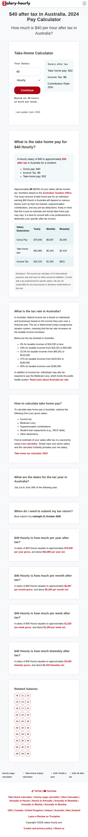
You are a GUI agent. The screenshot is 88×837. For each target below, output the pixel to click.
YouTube (50, 791)
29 (28, 721)
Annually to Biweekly (66, 800)
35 (28, 734)
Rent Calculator (70, 797)
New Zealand (73, 810)
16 (17, 708)
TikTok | (38, 791)
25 (22, 721)
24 (22, 715)
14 (22, 702)
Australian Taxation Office (57, 193)
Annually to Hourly (19, 800)
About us (59, 828)
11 (22, 695)
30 (17, 728)
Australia (59, 810)
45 (17, 747)
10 (17, 695)
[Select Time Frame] (27, 80)
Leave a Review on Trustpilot (44, 816)
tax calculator (30, 444)
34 (17, 734)
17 (22, 708)
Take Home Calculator (20, 797)
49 (22, 753)
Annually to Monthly (55, 804)
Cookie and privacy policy (38, 828)
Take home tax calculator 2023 (31, 453)
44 (28, 740)
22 (17, 715)
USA (10, 810)
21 (28, 708)
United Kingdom (34, 810)
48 (17, 753)
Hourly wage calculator (47, 797)
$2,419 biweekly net (53, 665)
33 (28, 728)
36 (22, 740)
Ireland (48, 810)
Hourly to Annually (42, 800)
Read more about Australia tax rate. (49, 379)
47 (28, 747)
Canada (19, 810)
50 (28, 753)
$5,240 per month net (56, 589)
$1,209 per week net (54, 627)
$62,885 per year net (54, 552)
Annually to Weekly (32, 804)
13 (17, 702)
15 (28, 702)
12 (28, 695)
